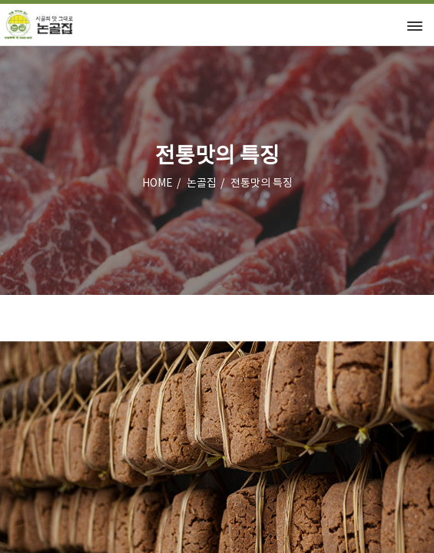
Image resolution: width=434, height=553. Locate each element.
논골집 (202, 183)
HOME (157, 183)
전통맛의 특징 (261, 183)
